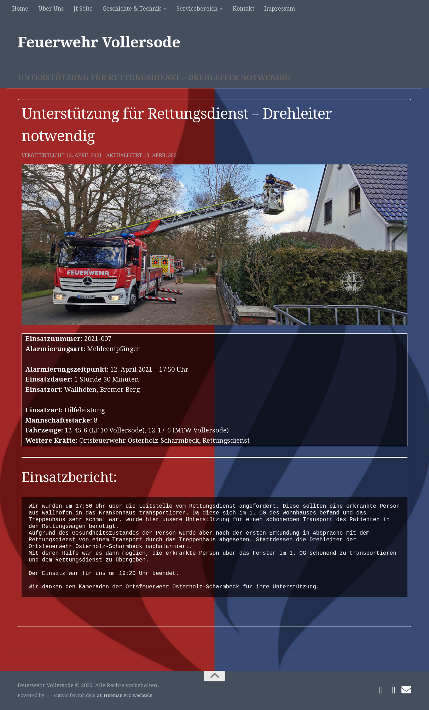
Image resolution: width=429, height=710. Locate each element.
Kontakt (243, 8)
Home (20, 8)
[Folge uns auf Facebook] (381, 690)
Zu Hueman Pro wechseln (124, 695)
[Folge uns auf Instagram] (394, 690)
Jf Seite (83, 8)
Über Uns (51, 8)
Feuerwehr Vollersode (99, 42)
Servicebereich (197, 8)
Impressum (279, 8)
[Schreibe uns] (406, 690)
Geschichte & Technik (132, 8)
